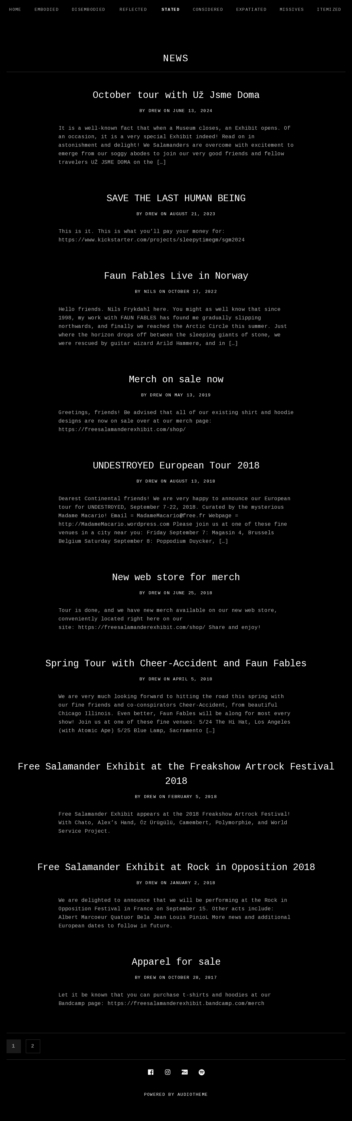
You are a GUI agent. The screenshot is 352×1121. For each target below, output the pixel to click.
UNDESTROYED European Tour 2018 (176, 466)
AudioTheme (192, 1094)
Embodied (47, 9)
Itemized (329, 9)
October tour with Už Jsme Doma (176, 95)
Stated (170, 9)
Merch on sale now (176, 379)
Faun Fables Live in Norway (176, 276)
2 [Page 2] (35, 1045)
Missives (292, 9)
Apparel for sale (176, 962)
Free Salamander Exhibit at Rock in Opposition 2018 (176, 867)
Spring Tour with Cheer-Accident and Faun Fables (176, 663)
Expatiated (251, 9)
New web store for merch (176, 577)
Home (15, 9)
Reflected (133, 9)
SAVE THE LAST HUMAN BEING (176, 198)
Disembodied (88, 9)
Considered (208, 9)
